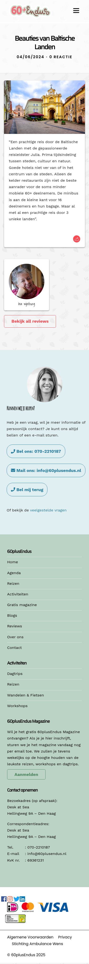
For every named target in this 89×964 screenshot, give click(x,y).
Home (12, 562)
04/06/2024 (30, 57)
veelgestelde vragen (48, 510)
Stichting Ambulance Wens (37, 943)
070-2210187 (38, 847)
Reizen (13, 583)
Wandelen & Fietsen (25, 695)
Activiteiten (17, 594)
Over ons (15, 637)
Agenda (14, 573)
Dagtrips (15, 673)
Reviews (14, 626)
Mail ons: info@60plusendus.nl (46, 470)
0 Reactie (60, 57)
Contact (14, 647)
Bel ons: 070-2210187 (36, 451)
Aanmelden (26, 774)
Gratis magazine (22, 605)
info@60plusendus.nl (46, 853)
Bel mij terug (27, 489)
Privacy (65, 937)
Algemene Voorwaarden (30, 937)
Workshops (17, 706)
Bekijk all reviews (30, 321)
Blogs (12, 615)
